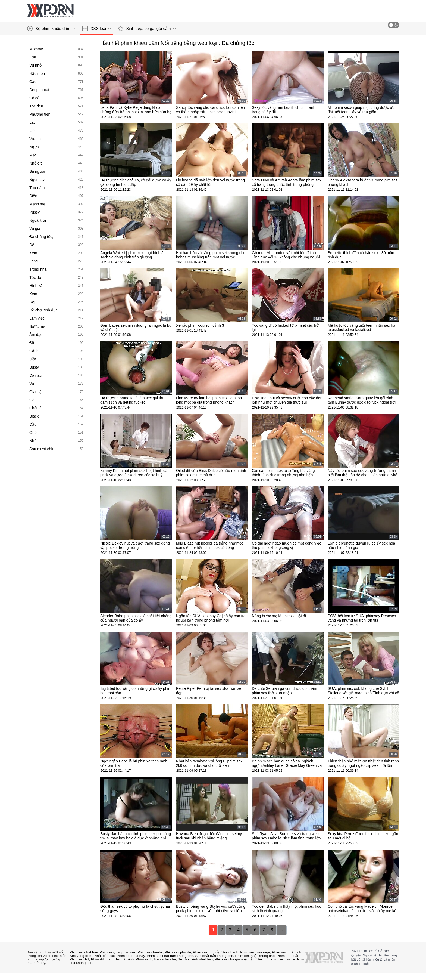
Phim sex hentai (150, 952)
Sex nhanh (229, 952)
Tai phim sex (126, 952)
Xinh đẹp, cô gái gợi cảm (147, 28)
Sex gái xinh (124, 959)
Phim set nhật (287, 956)
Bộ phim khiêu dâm (51, 28)
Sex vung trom (81, 956)
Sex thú (262, 959)
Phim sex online (282, 959)
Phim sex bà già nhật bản (234, 959)
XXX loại (96, 28)
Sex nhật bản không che (214, 956)
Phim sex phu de (178, 952)
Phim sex (106, 952)
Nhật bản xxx (104, 956)
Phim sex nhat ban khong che (170, 956)
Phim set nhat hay (84, 952)
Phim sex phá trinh (286, 952)
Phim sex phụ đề (206, 952)
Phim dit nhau (102, 959)
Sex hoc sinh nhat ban (195, 959)
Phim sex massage (255, 952)
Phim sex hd (79, 959)
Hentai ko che (165, 959)
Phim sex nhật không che (255, 956)
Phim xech (144, 959)
